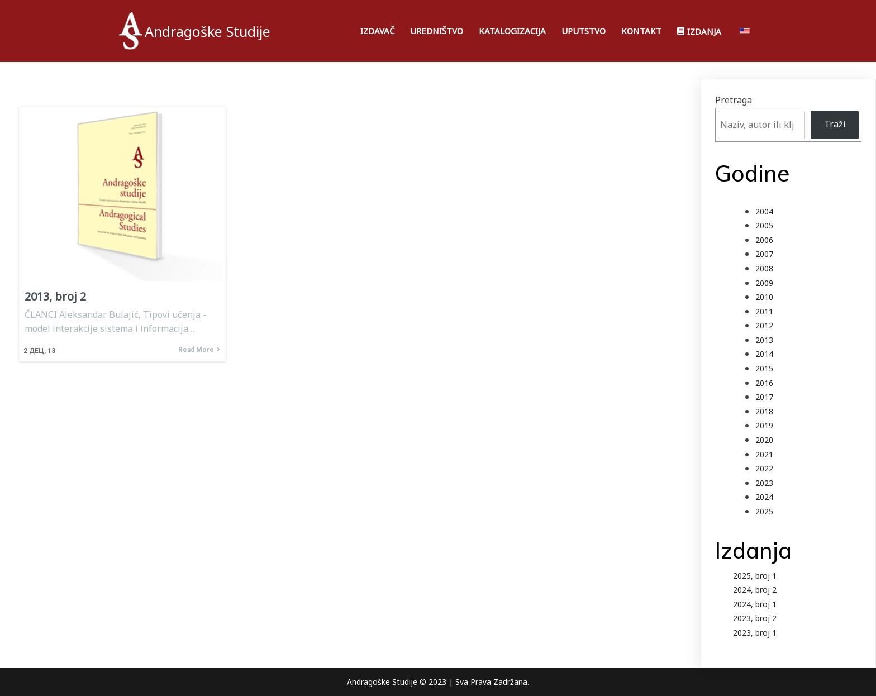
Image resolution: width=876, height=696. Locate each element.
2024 (764, 497)
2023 (764, 483)
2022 (764, 468)
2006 (764, 240)
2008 (764, 268)
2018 (764, 411)
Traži (835, 124)
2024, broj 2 (755, 589)
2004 (764, 211)
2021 (764, 454)
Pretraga (733, 100)
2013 (764, 340)
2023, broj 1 (755, 632)
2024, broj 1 (755, 604)
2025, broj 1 (755, 575)
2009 (764, 283)
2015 (764, 368)
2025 (764, 511)
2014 (764, 354)
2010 (764, 297)
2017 (764, 397)
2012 (764, 325)
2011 (764, 311)
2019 (764, 425)
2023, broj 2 (755, 618)
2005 (764, 225)
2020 (764, 440)
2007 (764, 254)
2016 (764, 383)
